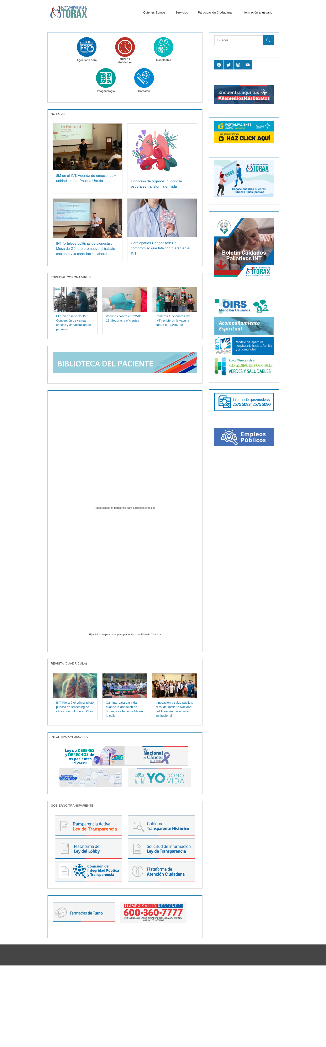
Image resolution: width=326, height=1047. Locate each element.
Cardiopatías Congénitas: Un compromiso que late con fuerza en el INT (162, 329)
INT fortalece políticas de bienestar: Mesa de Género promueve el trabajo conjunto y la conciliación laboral (87, 330)
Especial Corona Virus (71, 358)
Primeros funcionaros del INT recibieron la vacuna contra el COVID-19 (173, 402)
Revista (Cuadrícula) (69, 745)
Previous (308, 97)
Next (317, 97)
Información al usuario (259, 12)
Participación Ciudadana (217, 12)
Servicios (183, 12)
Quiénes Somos (156, 12)
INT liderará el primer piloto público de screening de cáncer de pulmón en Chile (75, 788)
